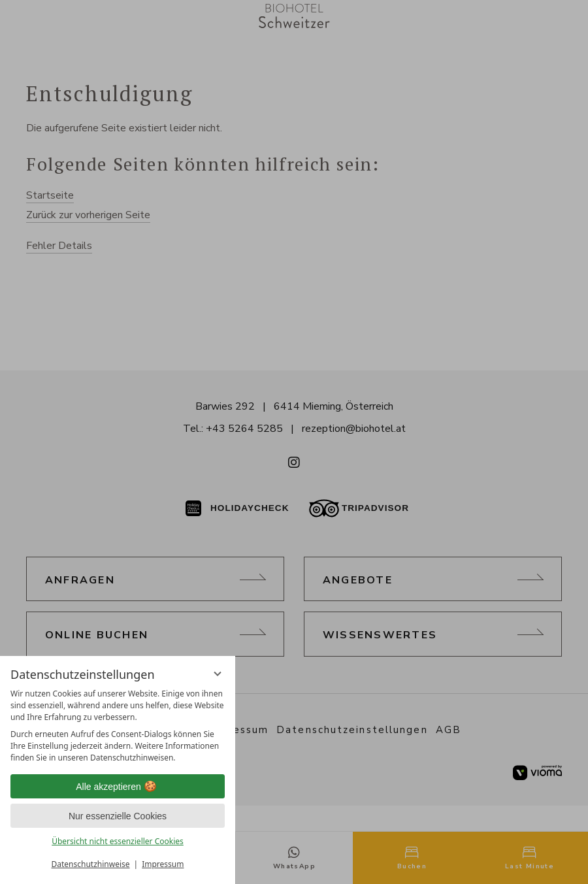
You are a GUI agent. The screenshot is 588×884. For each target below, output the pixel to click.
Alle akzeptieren (117, 786)
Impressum (163, 864)
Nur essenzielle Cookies (118, 816)
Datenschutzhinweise (91, 864)
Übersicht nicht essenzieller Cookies (118, 841)
